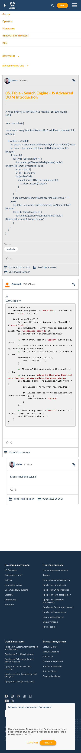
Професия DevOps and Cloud (19, 682)
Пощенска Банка (13, 585)
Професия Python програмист (58, 607)
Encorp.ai (9, 605)
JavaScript (11, 249)
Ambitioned (10, 600)
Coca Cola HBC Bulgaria (16, 590)
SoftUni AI (48, 657)
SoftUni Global (50, 671)
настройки (32, 743)
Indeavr (8, 580)
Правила (7, 21)
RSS (4, 43)
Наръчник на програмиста (56, 580)
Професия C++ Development (19, 654)
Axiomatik (16, 284)
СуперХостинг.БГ (13, 575)
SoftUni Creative (51, 652)
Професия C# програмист (56, 590)
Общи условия (50, 622)
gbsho (14, 80)
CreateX (9, 595)
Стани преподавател (53, 617)
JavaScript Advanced (47, 267)
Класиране (8, 28)
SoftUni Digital (50, 647)
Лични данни (49, 627)
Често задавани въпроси (55, 570)
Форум (6, 14)
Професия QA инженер (54, 612)
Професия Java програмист (57, 595)
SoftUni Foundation (52, 666)
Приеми (48, 743)
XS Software (11, 570)
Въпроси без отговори (15, 35)
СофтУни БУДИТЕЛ (53, 662)
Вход (62, 5)
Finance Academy (51, 676)
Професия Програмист (54, 585)
